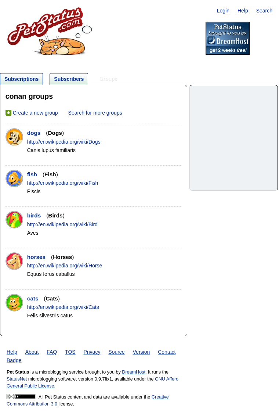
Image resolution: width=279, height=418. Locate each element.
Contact (166, 352)
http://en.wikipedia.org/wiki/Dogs (64, 142)
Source (116, 352)
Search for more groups (95, 113)
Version (141, 352)
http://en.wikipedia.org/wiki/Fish (62, 183)
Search (264, 11)
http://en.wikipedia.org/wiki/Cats (63, 307)
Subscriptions (21, 79)
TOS (70, 352)
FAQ (52, 352)
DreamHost (133, 372)
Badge (14, 360)
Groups (108, 79)
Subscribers (69, 79)
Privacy (92, 352)
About (32, 352)
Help (243, 11)
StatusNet (17, 379)
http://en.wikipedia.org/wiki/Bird (62, 224)
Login (223, 11)
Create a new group (35, 113)
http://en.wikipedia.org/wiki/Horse (64, 266)
